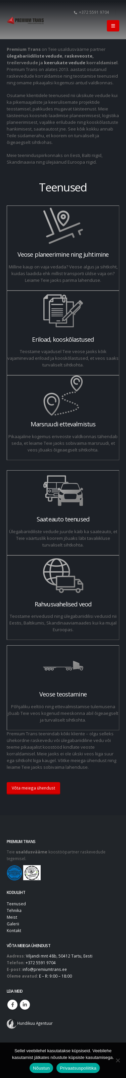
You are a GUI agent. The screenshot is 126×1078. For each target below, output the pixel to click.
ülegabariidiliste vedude (34, 56)
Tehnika (14, 910)
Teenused (16, 903)
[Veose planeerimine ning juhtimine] (63, 248)
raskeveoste (78, 56)
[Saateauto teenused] (63, 513)
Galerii (13, 923)
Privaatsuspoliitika (78, 1068)
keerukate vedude (64, 63)
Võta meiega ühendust (33, 788)
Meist (12, 917)
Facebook (12, 1005)
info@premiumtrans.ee (45, 969)
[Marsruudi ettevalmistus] (63, 418)
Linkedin (25, 1005)
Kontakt (14, 930)
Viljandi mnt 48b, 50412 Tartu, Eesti (59, 956)
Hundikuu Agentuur (35, 1023)
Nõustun (41, 1068)
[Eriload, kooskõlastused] (63, 333)
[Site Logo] (25, 20)
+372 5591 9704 (91, 12)
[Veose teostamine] (63, 688)
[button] (113, 25)
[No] (117, 1060)
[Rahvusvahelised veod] (63, 598)
